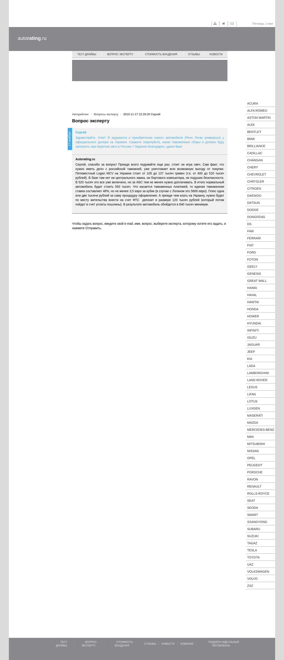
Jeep (251, 351)
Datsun (253, 203)
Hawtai (253, 302)
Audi (250, 125)
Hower (253, 316)
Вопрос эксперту (120, 54)
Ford (251, 252)
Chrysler (255, 181)
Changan (255, 160)
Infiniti (253, 330)
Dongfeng (256, 217)
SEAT (251, 500)
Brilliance (256, 146)
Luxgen (253, 408)
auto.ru (32, 38)
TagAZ (252, 543)
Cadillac (254, 153)
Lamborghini (258, 373)
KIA (249, 359)
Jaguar (253, 344)
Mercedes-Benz (260, 430)
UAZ (250, 564)
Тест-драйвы (86, 54)
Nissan (253, 451)
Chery (252, 167)
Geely (252, 266)
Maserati (255, 415)
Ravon (252, 479)
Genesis (254, 273)
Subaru (253, 529)
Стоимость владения (161, 54)
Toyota (253, 557)
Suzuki (252, 536)
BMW (251, 139)
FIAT (250, 245)
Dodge (252, 210)
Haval (252, 295)
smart (252, 515)
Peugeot (254, 465)
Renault (254, 486)
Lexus (252, 387)
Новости (216, 54)
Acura (252, 103)
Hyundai (254, 323)
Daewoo (254, 195)
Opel (251, 458)
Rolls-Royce (258, 493)
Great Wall (257, 281)
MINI (250, 437)
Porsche (254, 472)
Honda (252, 309)
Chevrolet (256, 174)
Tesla (252, 550)
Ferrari (254, 238)
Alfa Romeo (257, 110)
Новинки (186, 643)
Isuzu (251, 337)
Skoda (252, 508)
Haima (252, 288)
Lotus (252, 401)
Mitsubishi (256, 444)
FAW (250, 231)
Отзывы (194, 54)
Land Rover (257, 380)
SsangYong (257, 522)
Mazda (252, 422)
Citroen (254, 188)
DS (249, 224)
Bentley (254, 132)
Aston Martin (258, 117)
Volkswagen (258, 571)
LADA (251, 366)
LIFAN (251, 394)
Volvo (252, 578)
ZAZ (250, 586)
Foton (252, 259)
